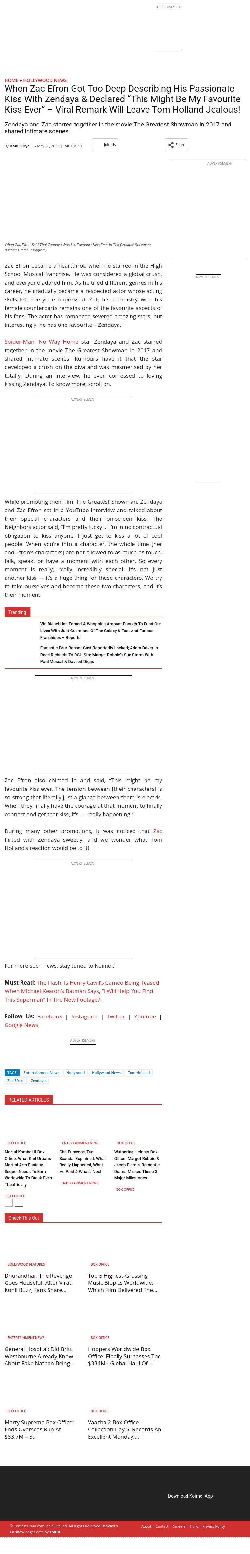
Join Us (105, 144)
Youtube (145, 1016)
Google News (21, 1025)
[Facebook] (9, 1061)
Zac (157, 831)
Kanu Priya (19, 145)
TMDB (54, 1531)
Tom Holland (139, 1072)
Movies (108, 1525)
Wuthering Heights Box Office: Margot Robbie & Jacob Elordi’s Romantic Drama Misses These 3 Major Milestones (137, 1164)
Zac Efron (15, 1080)
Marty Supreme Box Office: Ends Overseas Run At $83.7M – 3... (39, 1429)
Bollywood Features (26, 1264)
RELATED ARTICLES (28, 1100)
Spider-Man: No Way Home (41, 341)
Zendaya (38, 1080)
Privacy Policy (213, 1526)
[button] (176, 144)
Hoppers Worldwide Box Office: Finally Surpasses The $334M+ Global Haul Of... (124, 1356)
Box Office (16, 1143)
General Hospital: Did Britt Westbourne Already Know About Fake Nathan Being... (39, 1356)
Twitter (116, 1016)
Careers (179, 1526)
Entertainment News (42, 1072)
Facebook (49, 1016)
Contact (162, 1526)
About (146, 1526)
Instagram (84, 1016)
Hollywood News (45, 80)
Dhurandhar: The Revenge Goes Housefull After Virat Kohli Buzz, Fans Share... (38, 1283)
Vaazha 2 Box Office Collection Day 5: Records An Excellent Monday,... (124, 1429)
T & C (194, 1526)
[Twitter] (20, 1061)
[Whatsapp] (31, 1061)
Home (11, 80)
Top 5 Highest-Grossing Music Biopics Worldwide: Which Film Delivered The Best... (120, 1286)
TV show (17, 1531)
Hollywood (75, 1072)
